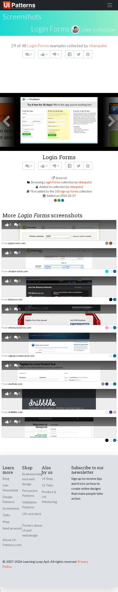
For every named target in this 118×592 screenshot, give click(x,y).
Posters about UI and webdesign (32, 530)
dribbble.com (15, 412)
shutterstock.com (18, 271)
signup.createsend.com (21, 355)
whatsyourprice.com (19, 327)
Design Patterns (8, 499)
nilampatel (98, 45)
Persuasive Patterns (29, 493)
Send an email (11, 528)
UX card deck (31, 514)
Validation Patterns (29, 504)
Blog (5, 478)
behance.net (15, 299)
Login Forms (50, 28)
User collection (98, 29)
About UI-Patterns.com (11, 542)
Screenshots (11, 508)
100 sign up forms (66, 191)
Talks (6, 515)
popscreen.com (17, 243)
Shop (6, 521)
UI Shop (47, 478)
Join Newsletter (10, 487)
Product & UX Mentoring (49, 497)
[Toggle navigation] (110, 5)
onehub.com (15, 383)
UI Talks (48, 485)
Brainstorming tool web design (32, 479)
